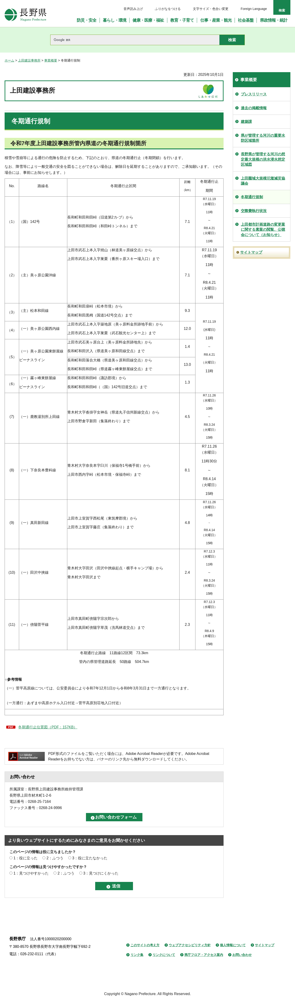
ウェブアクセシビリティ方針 (190, 945)
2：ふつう (55, 858)
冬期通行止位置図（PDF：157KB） (47, 727)
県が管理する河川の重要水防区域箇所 (263, 137)
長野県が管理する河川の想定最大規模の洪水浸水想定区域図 (263, 159)
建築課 (246, 122)
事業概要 (50, 60)
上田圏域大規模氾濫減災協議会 (263, 180)
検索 (282, 10)
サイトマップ (251, 252)
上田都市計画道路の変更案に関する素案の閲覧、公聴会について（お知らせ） (263, 229)
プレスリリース (254, 94)
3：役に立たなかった (89, 858)
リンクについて (164, 955)
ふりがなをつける (168, 9)
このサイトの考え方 (144, 945)
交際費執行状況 (254, 211)
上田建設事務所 (29, 60)
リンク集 (136, 955)
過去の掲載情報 (254, 108)
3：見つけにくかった (100, 873)
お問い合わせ (242, 955)
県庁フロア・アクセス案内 (203, 955)
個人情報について (233, 945)
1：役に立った (25, 858)
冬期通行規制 (252, 197)
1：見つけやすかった (31, 873)
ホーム (9, 60)
